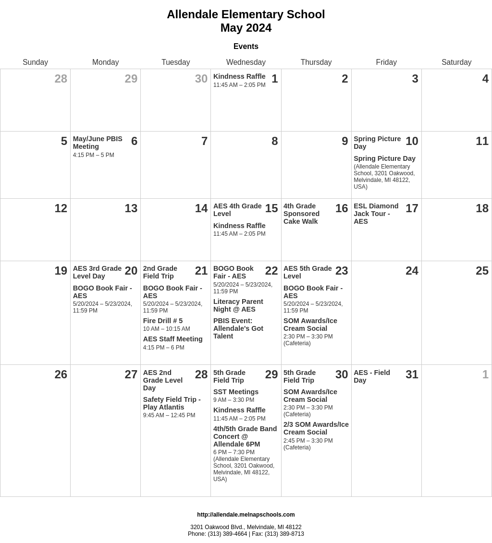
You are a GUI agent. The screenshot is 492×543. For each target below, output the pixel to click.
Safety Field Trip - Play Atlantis (172, 403)
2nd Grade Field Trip (160, 272)
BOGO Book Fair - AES (233, 272)
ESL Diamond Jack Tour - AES (376, 213)
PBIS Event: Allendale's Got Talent (238, 328)
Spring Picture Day (385, 158)
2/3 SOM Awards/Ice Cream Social (316, 428)
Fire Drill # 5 (163, 321)
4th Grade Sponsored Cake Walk (301, 213)
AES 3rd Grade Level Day (97, 272)
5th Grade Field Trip (229, 376)
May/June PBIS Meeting (98, 142)
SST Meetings (235, 392)
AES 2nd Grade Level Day (163, 380)
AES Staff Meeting (173, 339)
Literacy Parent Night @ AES (238, 305)
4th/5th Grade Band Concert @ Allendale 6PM (245, 436)
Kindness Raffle (239, 76)
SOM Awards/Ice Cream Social (310, 324)
